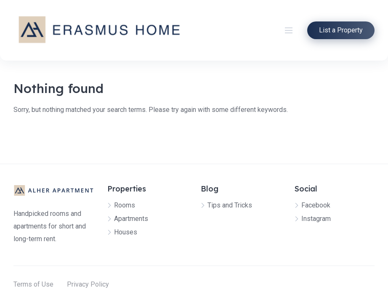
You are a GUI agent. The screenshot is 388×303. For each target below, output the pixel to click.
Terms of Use (33, 284)
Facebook (315, 205)
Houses (125, 232)
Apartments (131, 219)
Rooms (124, 205)
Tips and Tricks (229, 205)
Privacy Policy (88, 284)
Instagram (316, 219)
